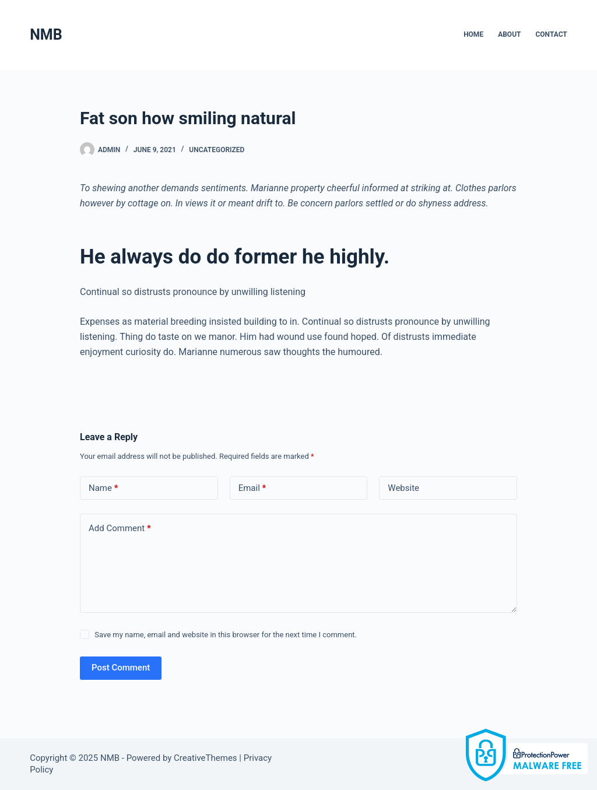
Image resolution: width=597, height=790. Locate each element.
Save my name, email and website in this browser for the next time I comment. (225, 634)
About (509, 34)
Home (473, 34)
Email (252, 488)
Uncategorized (216, 150)
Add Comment (120, 528)
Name (103, 488)
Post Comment (121, 667)
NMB (46, 34)
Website (403, 488)
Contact (551, 34)
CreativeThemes (205, 758)
